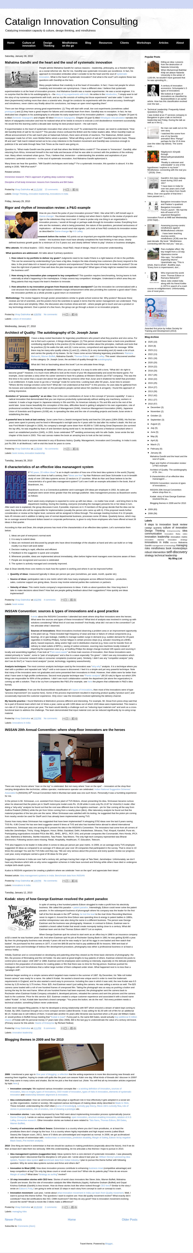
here (90, 681)
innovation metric (179, 537)
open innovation (79, 1117)
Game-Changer (17, 1117)
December (156, 407)
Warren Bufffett (17, 1123)
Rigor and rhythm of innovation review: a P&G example (47, 207)
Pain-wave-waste (58, 652)
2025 (150, 342)
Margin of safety (18, 1174)
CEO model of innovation (69, 1092)
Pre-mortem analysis (33, 1140)
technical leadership (166, 555)
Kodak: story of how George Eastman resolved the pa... (167, 497)
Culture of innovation (28, 44)
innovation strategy (177, 540)
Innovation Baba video (176, 534)
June (153, 432)
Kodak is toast (58, 1017)
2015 (150, 383)
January (155, 453)
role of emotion (41, 1109)
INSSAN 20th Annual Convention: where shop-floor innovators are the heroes (65, 730)
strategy (149, 555)
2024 (150, 346)
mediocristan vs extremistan (57, 1137)
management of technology (163, 545)
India (88, 1193)
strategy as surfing (48, 1174)
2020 (150, 362)
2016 (150, 379)
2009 (150, 509)
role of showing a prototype (63, 1109)
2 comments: (51, 1207)
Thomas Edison (81, 356)
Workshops (144, 42)
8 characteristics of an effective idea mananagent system (49, 467)
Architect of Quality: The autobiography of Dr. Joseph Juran (51, 332)
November (156, 411)
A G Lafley (77, 231)
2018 (150, 370)
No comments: (51, 314)
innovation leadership (39, 194)
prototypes (10, 111)
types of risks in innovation (95, 1092)
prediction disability (82, 1137)
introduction (111, 94)
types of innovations (46, 1092)
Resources (105, 42)
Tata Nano (94, 1120)
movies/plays (180, 548)
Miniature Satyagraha (64, 118)
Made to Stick (122, 1103)
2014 (150, 387)
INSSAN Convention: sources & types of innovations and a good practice (62, 611)
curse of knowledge (65, 1106)
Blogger (109, 1243)
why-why (96, 666)
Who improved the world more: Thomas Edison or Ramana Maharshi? (172, 275)
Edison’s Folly (25, 1188)
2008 (150, 513)
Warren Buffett (48, 356)
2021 (150, 358)
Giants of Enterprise (44, 1023)
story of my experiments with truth (72, 94)
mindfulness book (161, 548)
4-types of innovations (81, 690)
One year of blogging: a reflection (52, 1074)
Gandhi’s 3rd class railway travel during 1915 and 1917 (173, 180)
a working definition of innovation (94, 1088)
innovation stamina (154, 540)
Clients (124, 42)
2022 (150, 354)
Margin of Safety (100, 1137)
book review (18, 453)
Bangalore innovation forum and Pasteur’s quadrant (174, 202)
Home (10, 42)
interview (173, 542)
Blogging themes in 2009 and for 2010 (34, 1039)
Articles (163, 42)
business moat (96, 1168)
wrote (34, 616)
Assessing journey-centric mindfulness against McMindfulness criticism (173, 228)
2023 (150, 350)
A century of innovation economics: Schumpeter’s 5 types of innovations (174, 88)
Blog (88, 42)
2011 (150, 399)
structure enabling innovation (102, 1117)
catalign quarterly (153, 528)
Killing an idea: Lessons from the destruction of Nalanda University (172, 64)
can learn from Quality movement (107, 1193)
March (154, 444)
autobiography (105, 359)
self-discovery (177, 552)
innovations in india (59, 194)
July (153, 428)
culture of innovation (21, 319)
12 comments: (52, 189)
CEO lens (105, 1185)
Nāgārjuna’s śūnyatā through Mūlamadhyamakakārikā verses (172, 156)
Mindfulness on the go (69, 44)
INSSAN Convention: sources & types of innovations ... (168, 484)
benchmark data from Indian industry (61, 1160)
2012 (150, 395)
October (155, 415)
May (153, 436)
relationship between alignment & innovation (46, 1094)
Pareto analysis (92, 675)
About (180, 42)
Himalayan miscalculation (112, 118)
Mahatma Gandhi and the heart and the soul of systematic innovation (58, 62)
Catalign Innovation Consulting (71, 21)
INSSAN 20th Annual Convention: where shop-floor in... (166, 491)
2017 (150, 375)
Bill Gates (121, 1120)
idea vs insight (28, 1092)
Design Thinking (48, 44)
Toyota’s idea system (28, 1160)
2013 (150, 391)
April (153, 440)
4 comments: (50, 600)
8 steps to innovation (158, 524)
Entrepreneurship (173, 531)
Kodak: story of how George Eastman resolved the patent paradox (56, 899)
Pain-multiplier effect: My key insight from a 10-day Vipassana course (172, 251)
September (156, 419)
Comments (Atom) (26, 1226)
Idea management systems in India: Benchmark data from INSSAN (52, 875)
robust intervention (155, 552)
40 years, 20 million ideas (43, 472)
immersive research (26, 1120)
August (154, 424)
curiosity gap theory (86, 1106)
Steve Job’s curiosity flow (109, 1106)
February (155, 448)
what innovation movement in (71, 1193)
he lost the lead (87, 914)
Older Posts (129, 1219)
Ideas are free (75, 475)
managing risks (19, 1211)
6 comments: (50, 1028)
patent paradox (80, 907)
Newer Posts (13, 1219)
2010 (150, 404)
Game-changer (46, 216)
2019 (150, 366)
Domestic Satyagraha (22, 118)
